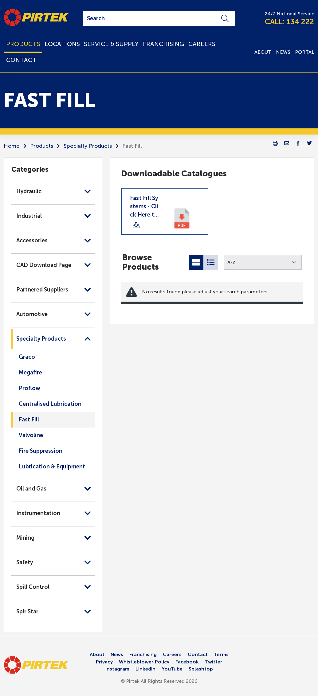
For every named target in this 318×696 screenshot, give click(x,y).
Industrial (29, 216)
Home (12, 146)
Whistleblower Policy (144, 662)
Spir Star (27, 611)
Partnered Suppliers (42, 289)
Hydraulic (28, 191)
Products (41, 146)
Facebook (187, 662)
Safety (24, 562)
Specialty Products (88, 146)
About (97, 654)
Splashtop (201, 669)
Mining (25, 537)
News (117, 654)
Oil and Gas (31, 488)
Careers (172, 654)
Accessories (32, 240)
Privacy (104, 662)
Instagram (117, 669)
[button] (263, 262)
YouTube (172, 669)
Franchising (143, 654)
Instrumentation (38, 513)
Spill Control (32, 587)
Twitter (213, 662)
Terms (221, 654)
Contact (198, 654)
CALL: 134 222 (289, 21)
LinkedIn (145, 669)
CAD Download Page (43, 265)
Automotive (32, 314)
